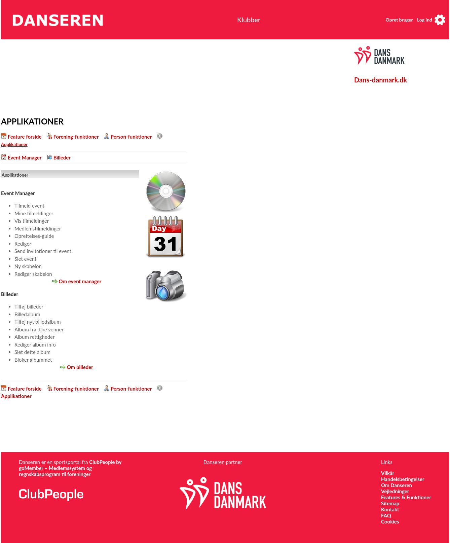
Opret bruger (399, 20)
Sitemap (390, 503)
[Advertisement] (157, 76)
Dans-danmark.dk (380, 80)
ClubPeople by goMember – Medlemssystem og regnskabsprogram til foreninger (70, 468)
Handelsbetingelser (402, 479)
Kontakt (390, 509)
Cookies (390, 521)
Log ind (424, 20)
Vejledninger (395, 491)
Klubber (248, 19)
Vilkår (387, 473)
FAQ (386, 515)
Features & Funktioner (406, 497)
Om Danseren (396, 485)
